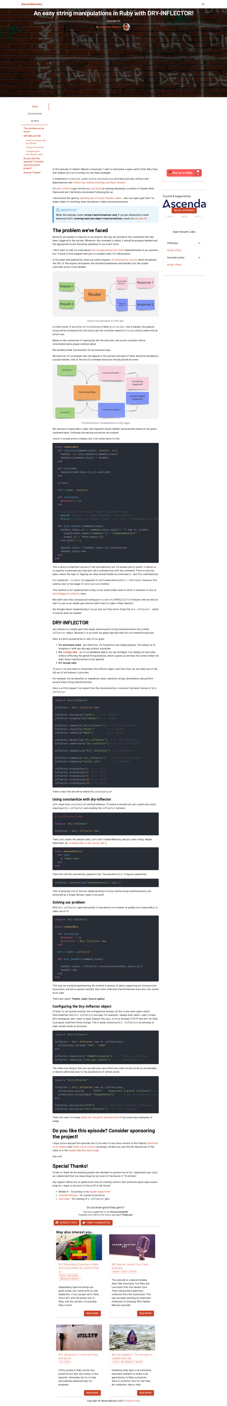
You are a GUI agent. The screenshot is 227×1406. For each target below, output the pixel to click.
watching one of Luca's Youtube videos (101, 198)
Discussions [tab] (35, 114)
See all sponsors (184, 210)
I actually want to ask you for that (86, 843)
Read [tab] (40, 106)
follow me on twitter (84, 1146)
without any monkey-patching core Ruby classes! (99, 182)
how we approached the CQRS (107, 250)
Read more (92, 1313)
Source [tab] (35, 121)
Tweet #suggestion (96, 1222)
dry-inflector (65, 188)
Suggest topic (66, 1222)
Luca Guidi (95, 188)
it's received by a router (124, 259)
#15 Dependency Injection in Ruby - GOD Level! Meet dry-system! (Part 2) (79, 1268)
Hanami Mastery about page (84, 1150)
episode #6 (141, 218)
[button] (34, 130)
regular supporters (99, 1191)
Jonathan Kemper (68, 1195)
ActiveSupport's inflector (66, 593)
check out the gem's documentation (100, 1117)
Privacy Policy (132, 1400)
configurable (70, 652)
